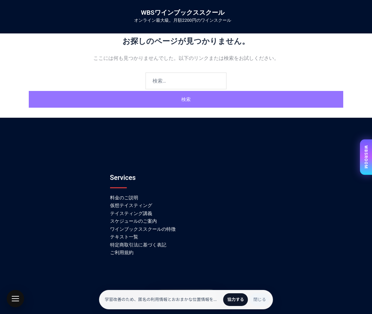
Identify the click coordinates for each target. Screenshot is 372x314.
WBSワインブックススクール (182, 12)
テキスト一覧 (124, 236)
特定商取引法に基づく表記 (138, 244)
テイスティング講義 (131, 213)
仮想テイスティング (131, 205)
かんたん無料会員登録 (186, 298)
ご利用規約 (121, 252)
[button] (15, 298)
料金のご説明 (124, 197)
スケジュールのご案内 (133, 221)
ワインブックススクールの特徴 (143, 229)
